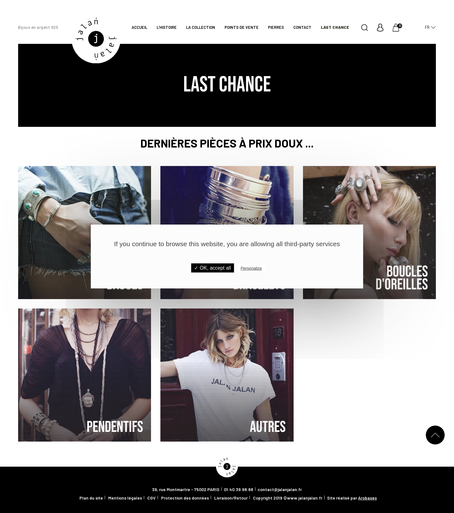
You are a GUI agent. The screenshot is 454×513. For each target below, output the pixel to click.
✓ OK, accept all (212, 268)
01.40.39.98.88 (238, 489)
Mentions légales (125, 497)
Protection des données (185, 497)
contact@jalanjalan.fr (280, 489)
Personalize (251, 268)
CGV (151, 497)
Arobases (367, 497)
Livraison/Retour (231, 497)
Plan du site (91, 497)
